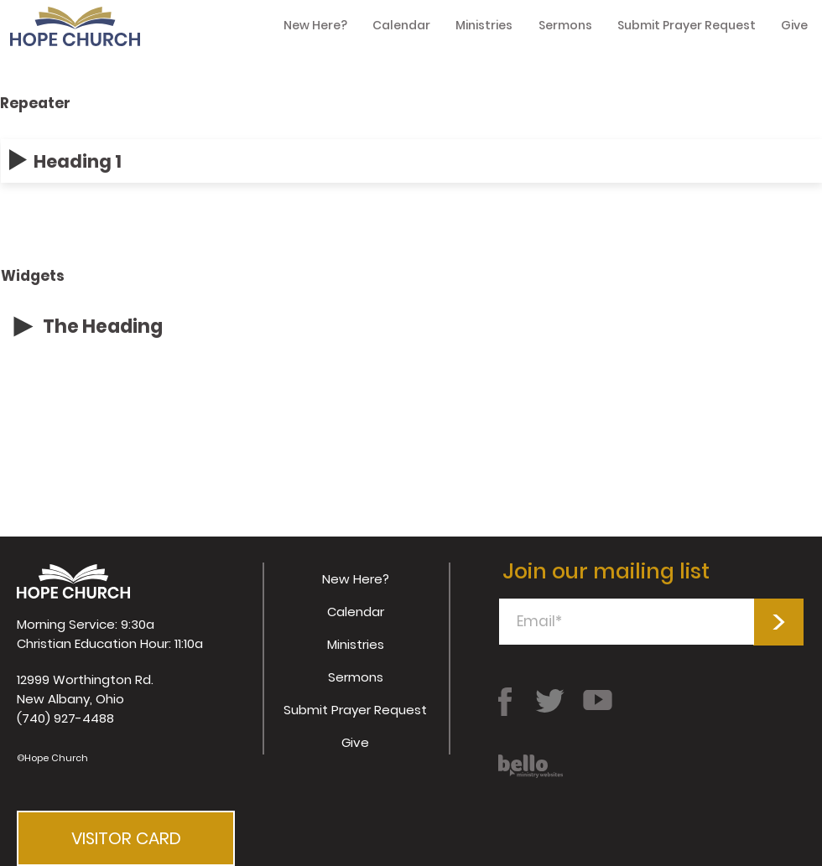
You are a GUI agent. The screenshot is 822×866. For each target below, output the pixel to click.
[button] (126, 838)
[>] (778, 622)
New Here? (355, 579)
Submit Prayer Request (355, 709)
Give (355, 742)
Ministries (355, 644)
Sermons (355, 677)
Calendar (355, 611)
